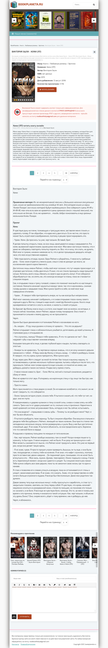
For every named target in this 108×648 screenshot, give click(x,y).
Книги (45, 63)
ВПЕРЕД (74, 173)
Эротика (71, 63)
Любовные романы (58, 63)
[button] (14, 585)
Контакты (15, 644)
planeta (27, 4)
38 (66, 173)
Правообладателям (28, 644)
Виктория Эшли (50, 70)
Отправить (24, 616)
